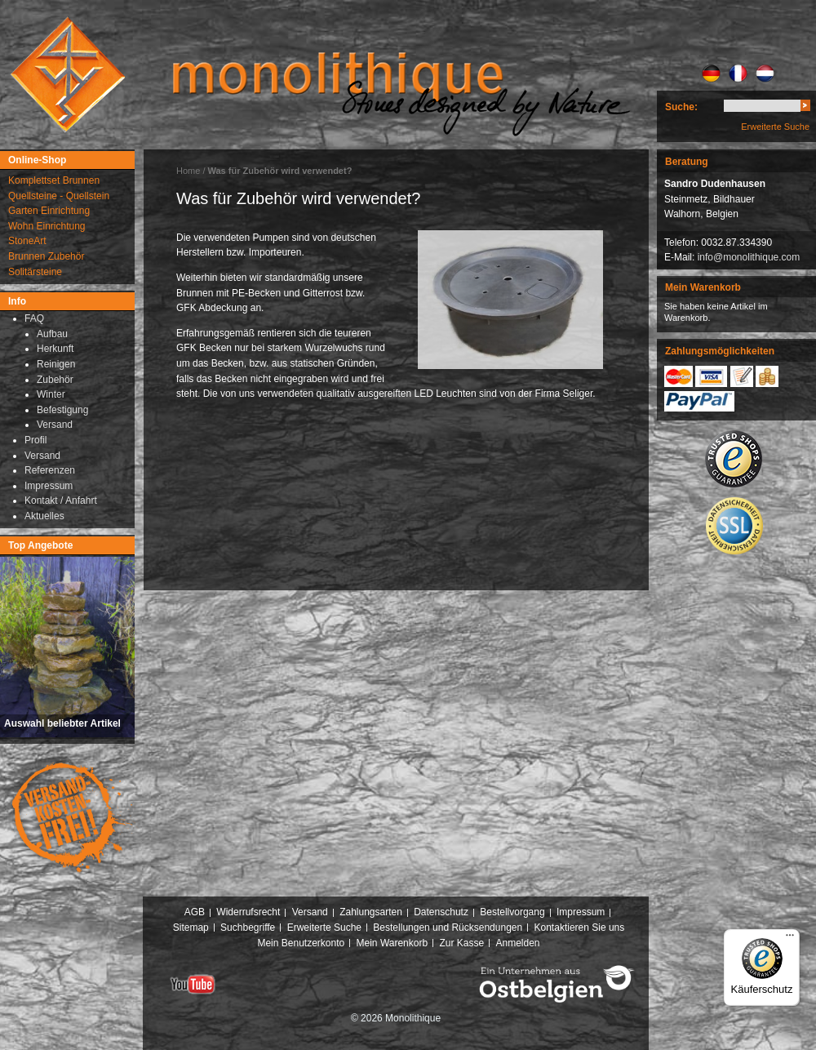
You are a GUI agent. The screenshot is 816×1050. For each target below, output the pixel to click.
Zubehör (55, 379)
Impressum (581, 912)
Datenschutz (441, 912)
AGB (194, 912)
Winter (51, 394)
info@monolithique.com (749, 257)
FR (738, 73)
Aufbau (52, 334)
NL (765, 73)
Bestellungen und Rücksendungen (447, 927)
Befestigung (62, 410)
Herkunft (55, 348)
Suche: (681, 107)
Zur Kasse (461, 943)
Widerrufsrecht (248, 912)
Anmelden (518, 943)
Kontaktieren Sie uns (579, 927)
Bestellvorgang (512, 912)
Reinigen (56, 364)
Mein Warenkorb (392, 943)
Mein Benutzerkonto (300, 943)
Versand (55, 424)
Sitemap (191, 927)
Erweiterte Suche (775, 126)
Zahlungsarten (370, 912)
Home (188, 171)
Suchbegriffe (247, 927)
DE (711, 73)
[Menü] (790, 939)
